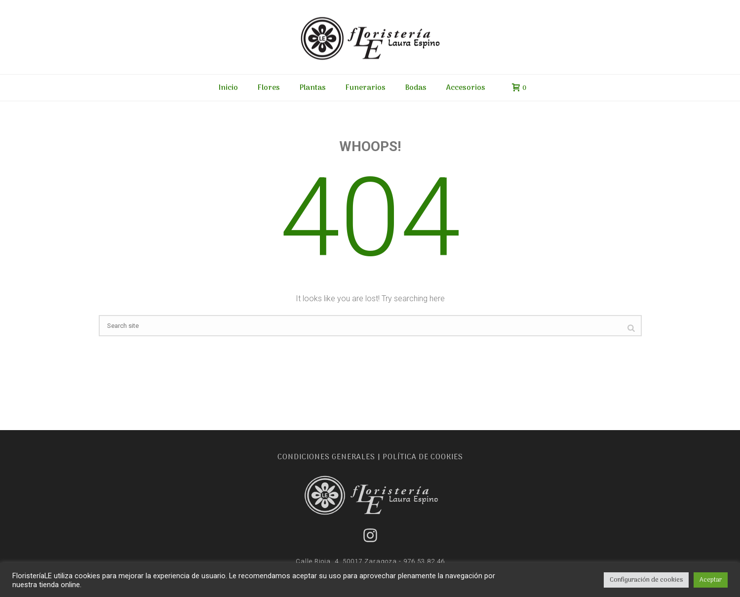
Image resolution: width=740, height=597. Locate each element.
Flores (269, 88)
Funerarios (366, 88)
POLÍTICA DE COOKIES (423, 457)
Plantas (313, 88)
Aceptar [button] (711, 580)
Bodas (416, 88)
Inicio (228, 88)
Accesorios (465, 88)
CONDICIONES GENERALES (326, 457)
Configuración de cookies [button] (646, 580)
